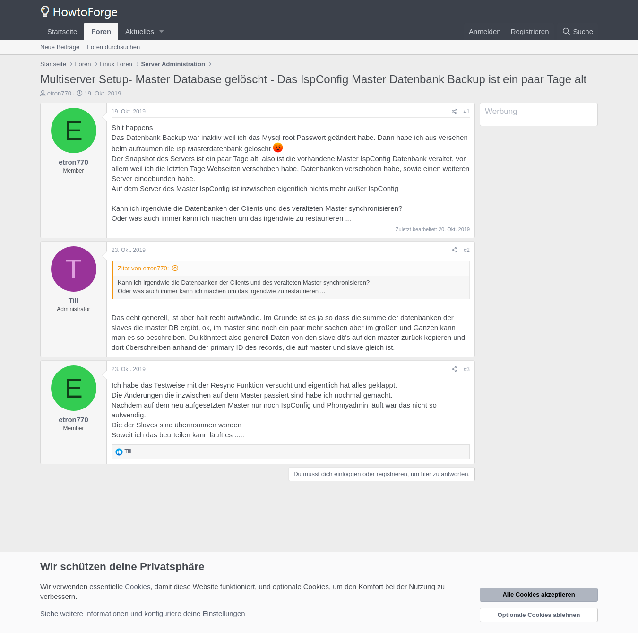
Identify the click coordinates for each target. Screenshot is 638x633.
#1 (467, 111)
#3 (467, 369)
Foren (101, 31)
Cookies (137, 586)
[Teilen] (454, 111)
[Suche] (577, 31)
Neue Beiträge (59, 47)
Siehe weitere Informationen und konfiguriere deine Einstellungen (142, 613)
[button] (161, 31)
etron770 (59, 93)
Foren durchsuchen (113, 47)
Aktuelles (139, 31)
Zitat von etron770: (143, 268)
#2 (467, 250)
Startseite (62, 31)
